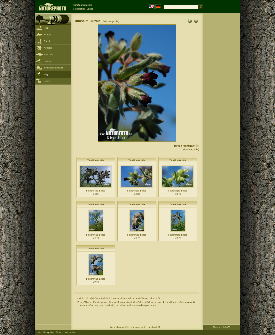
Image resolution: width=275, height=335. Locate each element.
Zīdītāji (47, 34)
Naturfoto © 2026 (221, 327)
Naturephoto (70, 332)
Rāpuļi (47, 41)
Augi (46, 74)
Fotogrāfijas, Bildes (52, 332)
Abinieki (48, 48)
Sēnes (47, 81)
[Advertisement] (221, 78)
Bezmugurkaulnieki (53, 67)
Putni (46, 28)
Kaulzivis (48, 54)
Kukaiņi (47, 61)
